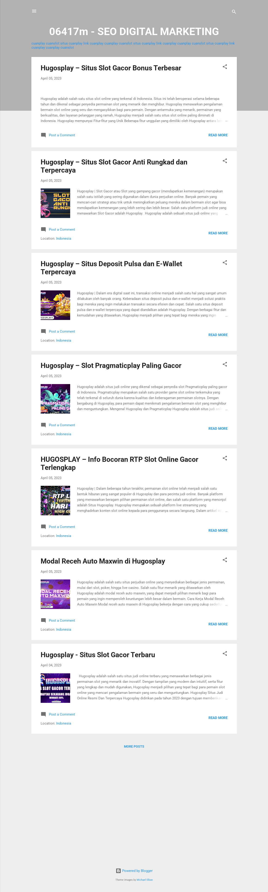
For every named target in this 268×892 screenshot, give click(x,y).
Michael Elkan (145, 879)
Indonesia (63, 348)
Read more (218, 244)
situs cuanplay (71, 43)
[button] (225, 67)
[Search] (234, 13)
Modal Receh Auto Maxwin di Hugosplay (103, 670)
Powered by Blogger (134, 871)
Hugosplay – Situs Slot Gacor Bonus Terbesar (111, 68)
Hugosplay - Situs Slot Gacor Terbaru (98, 764)
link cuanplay (93, 43)
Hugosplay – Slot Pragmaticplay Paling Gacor (111, 475)
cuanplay (38, 43)
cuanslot (52, 43)
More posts (134, 855)
